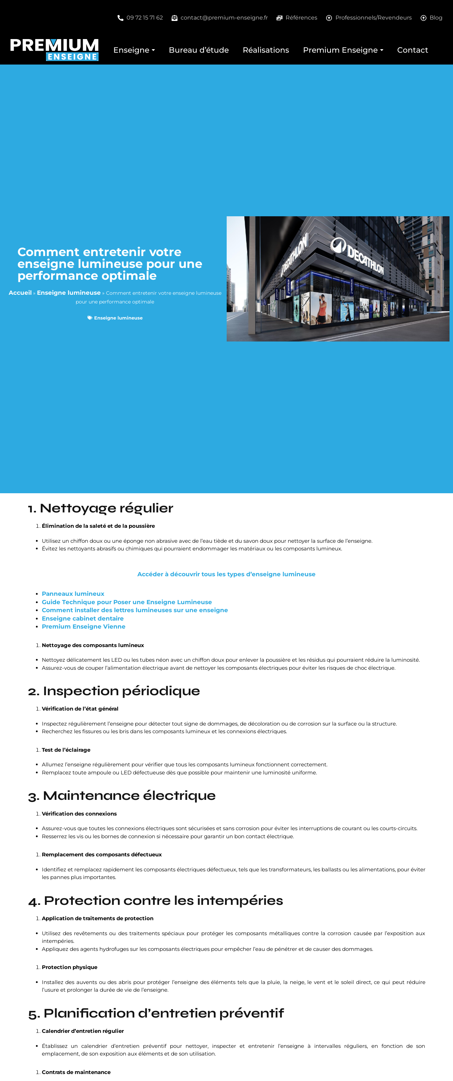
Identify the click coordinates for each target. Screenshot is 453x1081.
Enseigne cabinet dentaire (83, 618)
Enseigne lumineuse (69, 292)
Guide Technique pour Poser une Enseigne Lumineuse (127, 602)
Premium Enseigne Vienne (84, 626)
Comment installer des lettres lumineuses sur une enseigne (135, 610)
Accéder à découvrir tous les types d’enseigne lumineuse (226, 574)
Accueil (20, 292)
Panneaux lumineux (73, 593)
